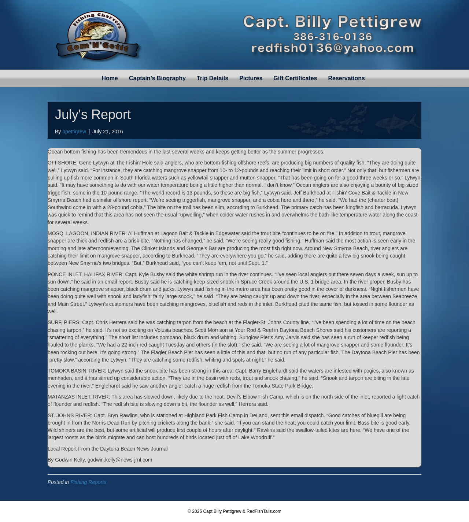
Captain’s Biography (157, 78)
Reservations (346, 78)
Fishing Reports (88, 482)
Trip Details (212, 78)
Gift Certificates (295, 78)
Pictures (250, 78)
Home (110, 78)
